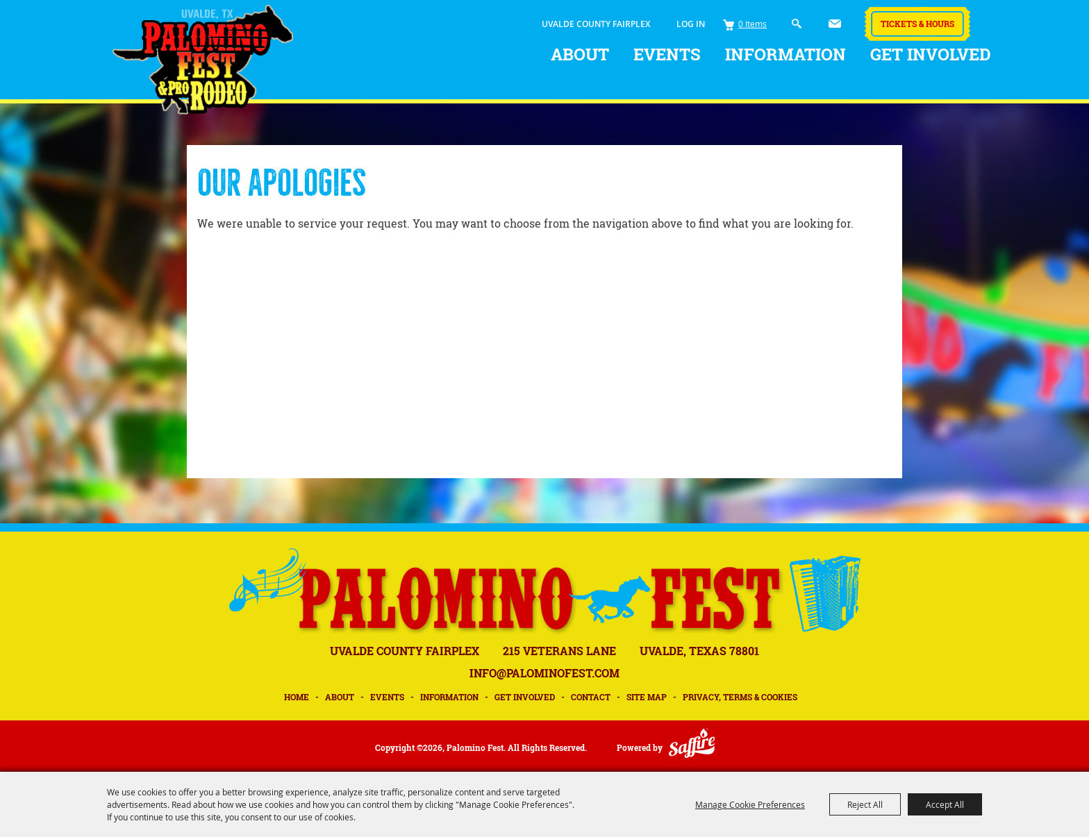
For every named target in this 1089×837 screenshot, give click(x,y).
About (580, 54)
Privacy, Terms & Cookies (740, 696)
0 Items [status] (752, 23)
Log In (690, 24)
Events (667, 54)
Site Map (646, 696)
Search (797, 24)
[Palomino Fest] (203, 60)
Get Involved (930, 54)
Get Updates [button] (835, 23)
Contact (590, 696)
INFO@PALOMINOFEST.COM (544, 673)
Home (296, 696)
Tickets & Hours (917, 23)
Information (785, 54)
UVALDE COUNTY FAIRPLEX (596, 24)
